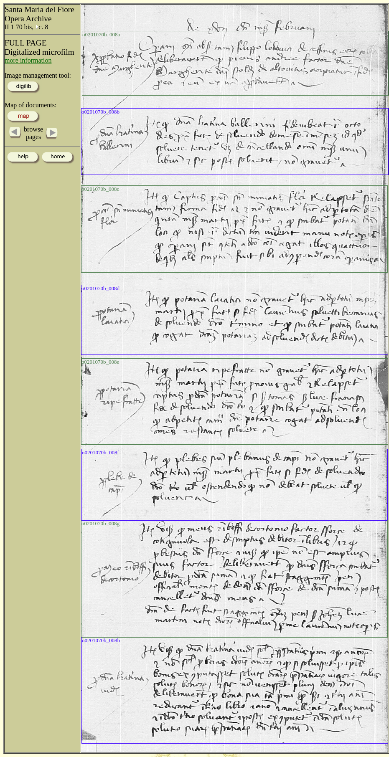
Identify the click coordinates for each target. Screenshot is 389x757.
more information (28, 60)
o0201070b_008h (101, 640)
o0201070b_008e (100, 362)
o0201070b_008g (100, 523)
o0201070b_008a (101, 34)
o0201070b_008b (100, 112)
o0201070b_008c (100, 189)
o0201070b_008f (100, 452)
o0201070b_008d (100, 288)
